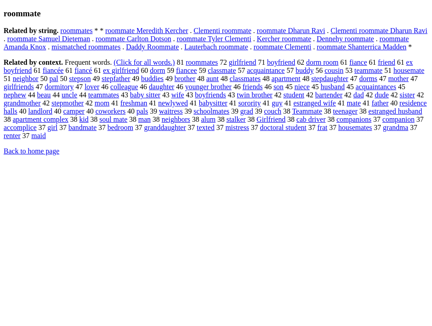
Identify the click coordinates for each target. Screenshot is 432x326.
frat (322, 127)
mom (102, 103)
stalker (236, 119)
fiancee (186, 70)
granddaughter (165, 127)
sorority (249, 103)
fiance (358, 62)
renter (12, 135)
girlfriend (242, 62)
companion (398, 119)
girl (53, 127)
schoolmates (211, 111)
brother (184, 78)
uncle (69, 95)
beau (44, 95)
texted (206, 127)
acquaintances (375, 87)
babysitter (213, 103)
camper (74, 111)
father (380, 103)
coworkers (111, 111)
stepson (80, 78)
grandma (395, 127)
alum (208, 119)
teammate (368, 70)
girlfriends (19, 87)
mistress (237, 127)
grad (246, 111)
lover (92, 87)
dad (358, 95)
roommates (76, 30)
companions (353, 119)
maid (38, 135)
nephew (15, 95)
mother (398, 78)
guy (277, 103)
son (278, 87)
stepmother (68, 103)
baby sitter (145, 95)
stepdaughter (329, 78)
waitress (170, 111)
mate (354, 103)
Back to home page (31, 151)
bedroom (120, 127)
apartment (285, 78)
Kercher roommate (284, 39)
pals (142, 111)
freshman (134, 103)
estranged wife (314, 103)
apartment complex (40, 119)
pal (53, 78)
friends (252, 87)
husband (333, 87)
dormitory (59, 87)
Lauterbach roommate (216, 47)
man (144, 119)
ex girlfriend (121, 70)
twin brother (255, 95)
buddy (305, 70)
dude (381, 95)
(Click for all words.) (144, 62)
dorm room (322, 62)
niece (302, 87)
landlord (40, 111)
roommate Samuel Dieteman (48, 39)
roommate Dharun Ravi (291, 30)
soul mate (114, 119)
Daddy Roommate (152, 47)
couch (272, 111)
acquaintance (266, 70)
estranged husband (395, 111)
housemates (355, 127)
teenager (345, 111)
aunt (212, 78)
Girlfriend (271, 119)
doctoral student (283, 127)
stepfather (115, 78)
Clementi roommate (222, 30)
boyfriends (210, 95)
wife (177, 95)
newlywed (173, 103)
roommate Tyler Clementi (214, 39)
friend (386, 62)
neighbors (176, 119)
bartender (328, 95)
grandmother (22, 103)
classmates (245, 78)
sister (407, 95)
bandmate (82, 127)
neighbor (25, 78)
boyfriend (281, 62)
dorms (368, 78)
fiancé (83, 70)
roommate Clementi (283, 47)
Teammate (307, 111)
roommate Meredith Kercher (146, 30)
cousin (334, 70)
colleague (124, 87)
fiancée (53, 70)
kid (83, 119)
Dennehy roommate (345, 39)
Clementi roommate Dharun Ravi (379, 30)
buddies (152, 78)
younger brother (208, 87)
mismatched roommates (86, 47)
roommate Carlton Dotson (133, 39)
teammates (103, 95)
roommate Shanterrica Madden (361, 47)
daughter (161, 87)
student (293, 95)
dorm (157, 70)
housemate (409, 70)
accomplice (20, 127)
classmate (222, 70)
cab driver (311, 119)
